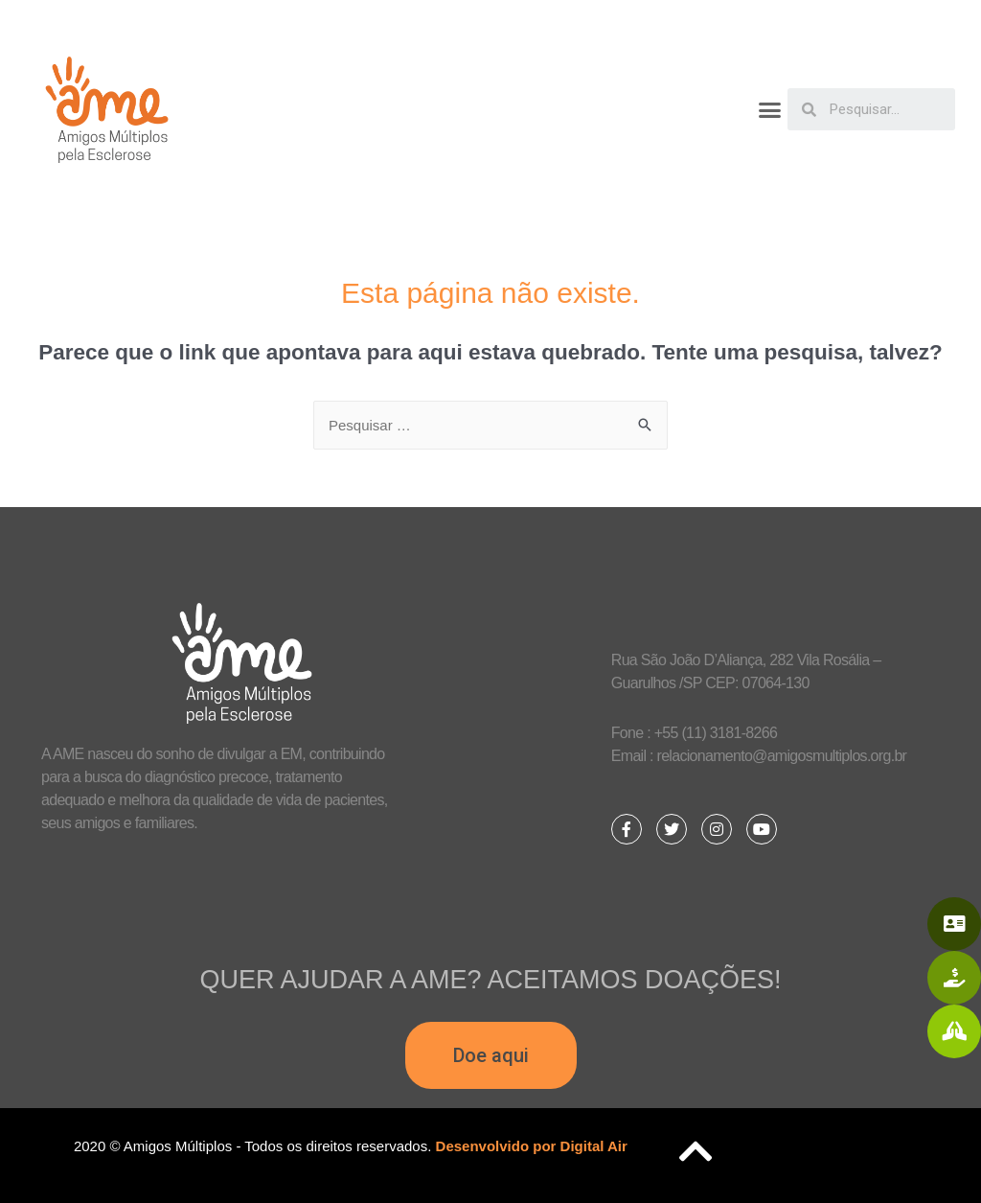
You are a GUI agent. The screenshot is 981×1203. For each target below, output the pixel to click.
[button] (769, 110)
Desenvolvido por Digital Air (531, 1146)
